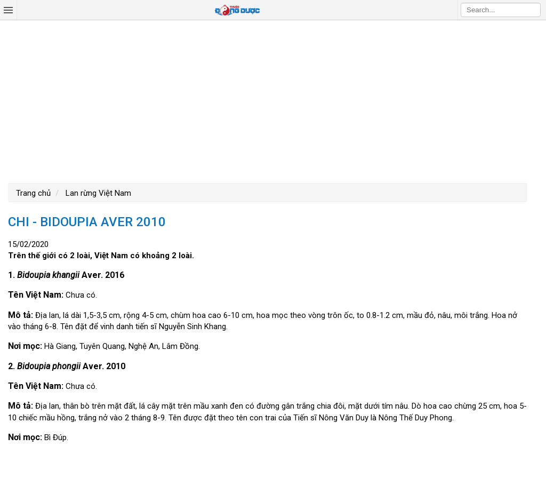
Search (533, 9)
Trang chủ (33, 193)
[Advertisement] (273, 100)
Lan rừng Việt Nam (97, 193)
